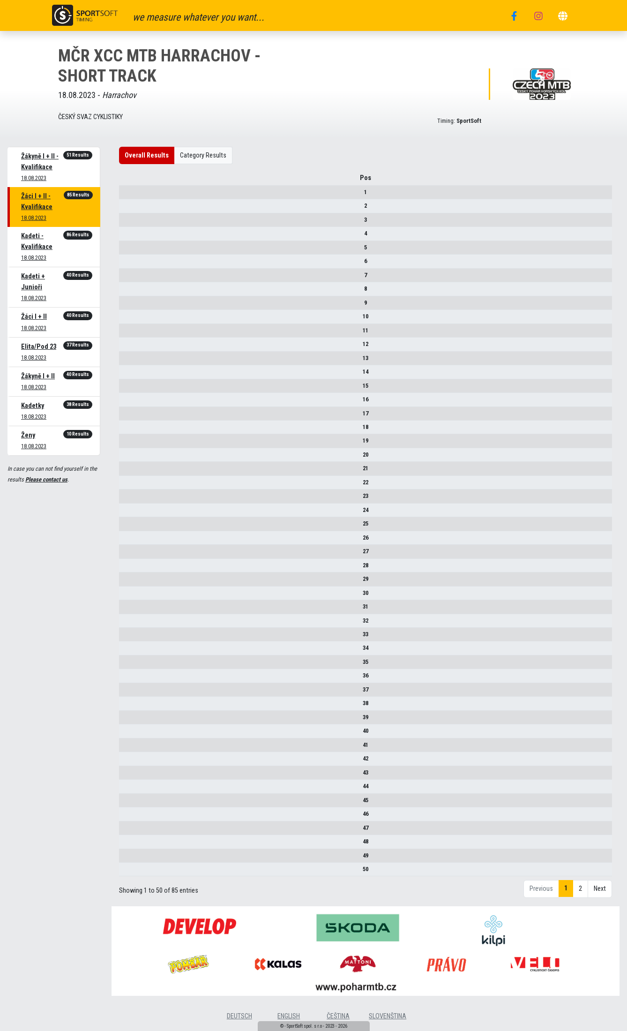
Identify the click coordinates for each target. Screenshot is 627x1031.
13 (133, 361)
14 (133, 374)
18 (133, 430)
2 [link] (580, 892)
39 (133, 720)
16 (133, 402)
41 (133, 748)
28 (133, 568)
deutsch (239, 1019)
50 (133, 872)
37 (133, 692)
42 (133, 761)
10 (133, 319)
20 (133, 457)
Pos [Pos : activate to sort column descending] (133, 181)
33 (133, 637)
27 (133, 554)
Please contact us (46, 479)
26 (133, 540)
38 (133, 706)
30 (133, 596)
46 (133, 816)
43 (133, 775)
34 (133, 651)
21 (133, 471)
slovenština (387, 1019)
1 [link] (565, 892)
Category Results (203, 155)
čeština (338, 1019)
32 (133, 623)
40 (133, 734)
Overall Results (147, 155)
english (288, 1019)
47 (133, 831)
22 (133, 485)
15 (133, 388)
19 (133, 444)
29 (133, 582)
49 (133, 858)
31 (133, 609)
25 (133, 526)
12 (133, 347)
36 (133, 679)
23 (133, 499)
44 (133, 789)
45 (133, 803)
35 (133, 665)
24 (133, 513)
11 (133, 333)
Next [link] (600, 892)
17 (133, 416)
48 (133, 844)
